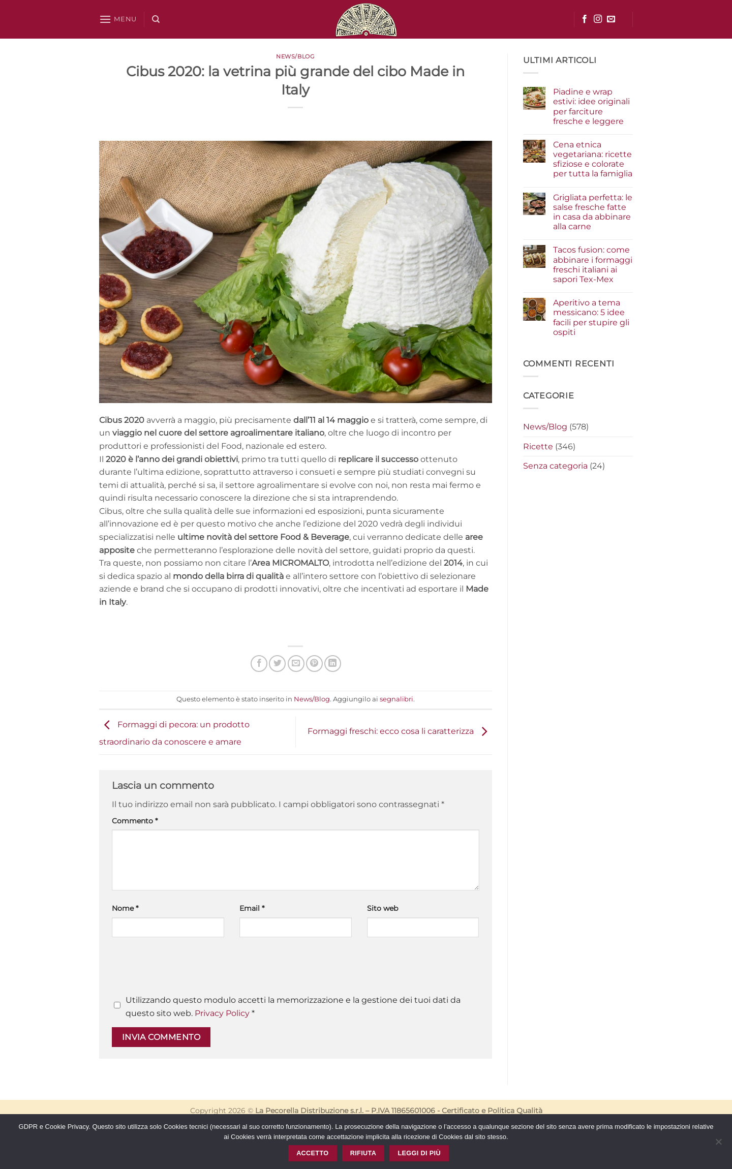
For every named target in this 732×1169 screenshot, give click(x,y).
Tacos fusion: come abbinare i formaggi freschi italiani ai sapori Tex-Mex (592, 264)
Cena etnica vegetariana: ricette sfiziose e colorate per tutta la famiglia (592, 159)
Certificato (460, 1110)
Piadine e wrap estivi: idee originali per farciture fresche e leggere (591, 106)
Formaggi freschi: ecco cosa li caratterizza (400, 731)
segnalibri (396, 699)
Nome (125, 908)
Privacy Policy (222, 1013)
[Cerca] (156, 19)
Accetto (312, 1153)
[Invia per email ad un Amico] (296, 663)
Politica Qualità (514, 1110)
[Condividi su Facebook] (259, 663)
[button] (118, 19)
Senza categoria (555, 466)
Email (251, 908)
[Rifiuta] (718, 1144)
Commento (135, 820)
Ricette (538, 446)
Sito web (382, 908)
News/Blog (295, 56)
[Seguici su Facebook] (585, 19)
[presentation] (189, 969)
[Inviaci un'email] (611, 19)
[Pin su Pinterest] (314, 663)
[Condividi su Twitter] (277, 663)
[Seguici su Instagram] (598, 19)
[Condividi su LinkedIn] (332, 663)
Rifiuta (363, 1153)
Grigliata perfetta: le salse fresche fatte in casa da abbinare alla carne (592, 212)
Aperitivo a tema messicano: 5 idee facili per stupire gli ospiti (591, 317)
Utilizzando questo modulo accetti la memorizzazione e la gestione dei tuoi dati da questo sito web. (293, 1006)
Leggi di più (419, 1153)
